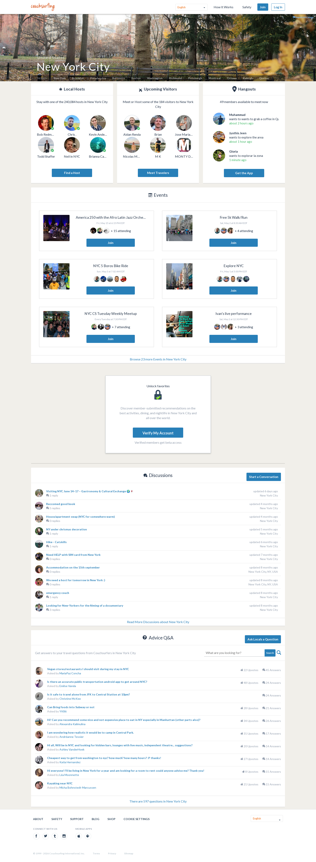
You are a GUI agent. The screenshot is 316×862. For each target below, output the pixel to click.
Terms (96, 853)
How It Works (223, 7)
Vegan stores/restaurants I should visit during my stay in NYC (88, 669)
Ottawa (232, 78)
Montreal (215, 78)
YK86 (63, 711)
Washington (155, 78)
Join (263, 7)
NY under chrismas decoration (66, 529)
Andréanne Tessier (71, 736)
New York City (269, 495)
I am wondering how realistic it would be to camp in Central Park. (90, 732)
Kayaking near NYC (60, 783)
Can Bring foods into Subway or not (71, 707)
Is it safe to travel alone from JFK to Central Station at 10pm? (88, 694)
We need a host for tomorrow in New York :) (75, 580)
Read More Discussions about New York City (158, 622)
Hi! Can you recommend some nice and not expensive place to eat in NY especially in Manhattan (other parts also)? (123, 719)
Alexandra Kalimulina (72, 724)
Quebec (264, 78)
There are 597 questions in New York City (158, 801)
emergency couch (57, 592)
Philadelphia (98, 78)
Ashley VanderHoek (71, 749)
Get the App (244, 173)
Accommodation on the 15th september (73, 567)
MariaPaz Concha (70, 673)
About (38, 819)
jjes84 (259, 73)
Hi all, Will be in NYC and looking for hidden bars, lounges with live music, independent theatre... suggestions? (119, 745)
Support (77, 819)
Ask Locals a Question (262, 639)
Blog (95, 819)
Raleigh (248, 78)
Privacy (112, 853)
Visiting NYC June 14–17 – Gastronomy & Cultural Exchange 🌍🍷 (89, 491)
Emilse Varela (67, 686)
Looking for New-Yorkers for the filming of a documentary (84, 605)
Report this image (303, 17)
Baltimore (118, 78)
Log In (278, 7)
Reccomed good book (60, 504)
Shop (111, 819)
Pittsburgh (195, 78)
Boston (136, 78)
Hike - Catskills (56, 542)
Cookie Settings (137, 819)
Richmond (175, 78)
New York (60, 78)
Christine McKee (70, 698)
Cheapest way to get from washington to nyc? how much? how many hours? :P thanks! (104, 758)
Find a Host (72, 173)
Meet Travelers (158, 173)
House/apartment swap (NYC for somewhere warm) (80, 516)
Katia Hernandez (69, 762)
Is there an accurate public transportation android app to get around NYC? (97, 681)
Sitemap (128, 853)
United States (51, 57)
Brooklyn (78, 78)
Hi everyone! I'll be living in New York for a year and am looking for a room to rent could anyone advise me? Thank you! (125, 770)
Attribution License (274, 73)
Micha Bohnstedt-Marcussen (77, 787)
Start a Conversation (263, 477)
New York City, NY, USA (263, 571)
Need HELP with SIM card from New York (73, 554)
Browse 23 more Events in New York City (158, 359)
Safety (246, 7)
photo (250, 73)
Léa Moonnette (69, 775)
